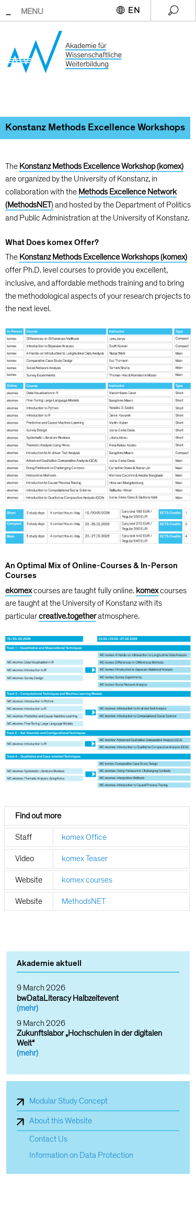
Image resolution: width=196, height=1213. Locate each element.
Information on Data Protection (81, 1155)
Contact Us (48, 1139)
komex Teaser (85, 858)
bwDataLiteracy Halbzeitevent (68, 998)
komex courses (87, 880)
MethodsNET (84, 901)
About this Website (60, 1120)
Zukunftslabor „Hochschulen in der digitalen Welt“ (89, 1038)
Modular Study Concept (68, 1101)
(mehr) (27, 1008)
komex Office (84, 837)
